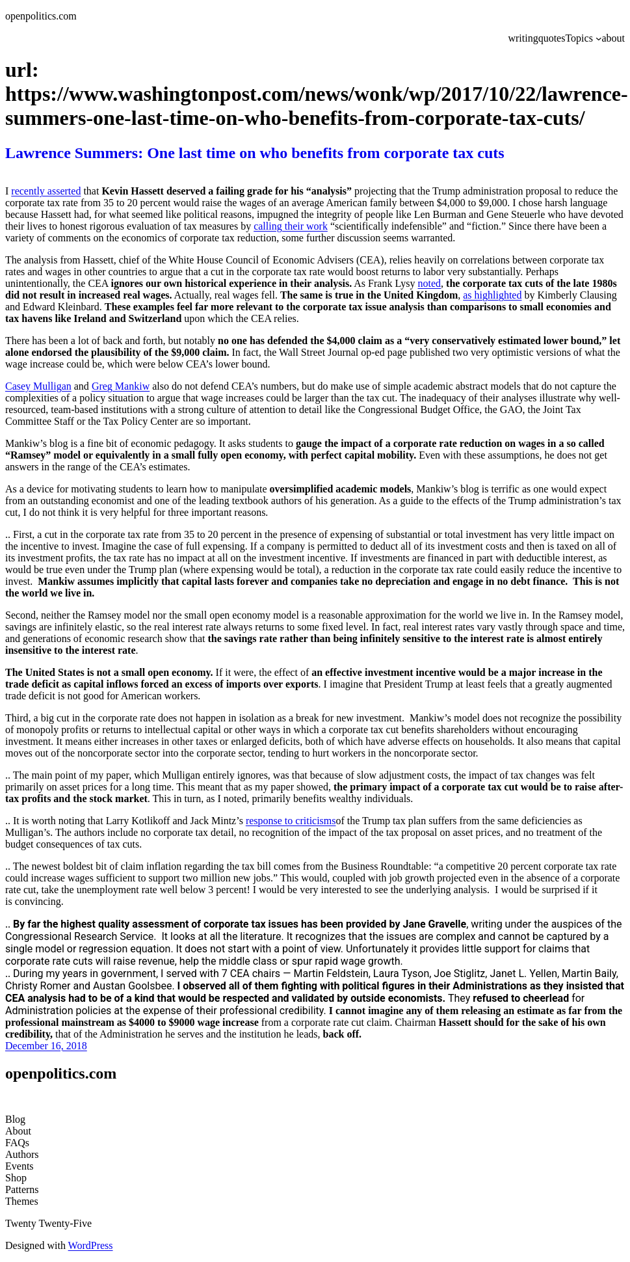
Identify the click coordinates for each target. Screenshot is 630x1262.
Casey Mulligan (38, 386)
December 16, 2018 (46, 1045)
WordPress (90, 1245)
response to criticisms (291, 820)
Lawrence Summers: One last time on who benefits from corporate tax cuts (255, 152)
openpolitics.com (41, 15)
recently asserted (46, 190)
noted (429, 283)
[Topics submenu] (599, 38)
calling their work (291, 226)
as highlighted (492, 295)
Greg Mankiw (121, 386)
